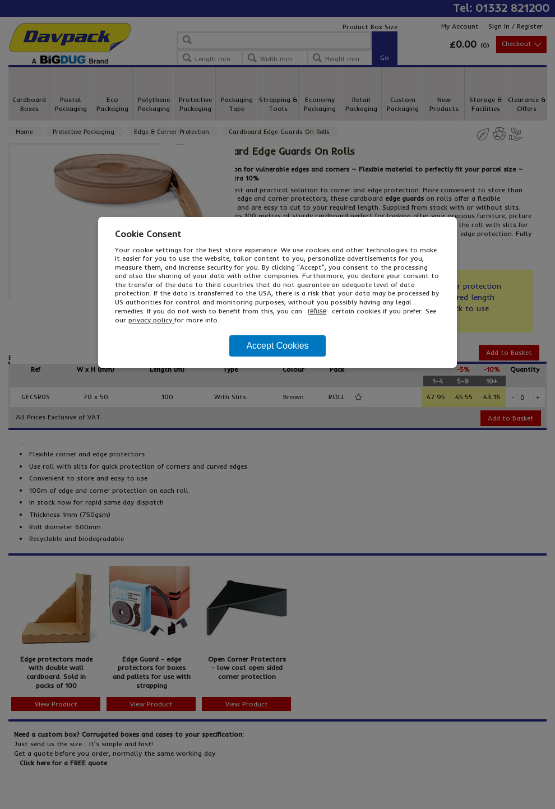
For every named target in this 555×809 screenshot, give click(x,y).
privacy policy (151, 320)
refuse (317, 311)
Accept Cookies (277, 345)
